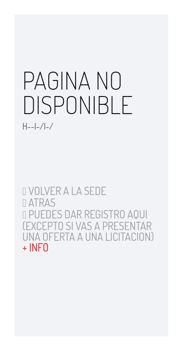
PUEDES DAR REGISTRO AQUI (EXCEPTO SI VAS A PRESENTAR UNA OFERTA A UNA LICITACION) (88, 225)
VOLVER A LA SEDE (64, 190)
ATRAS (39, 202)
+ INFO (35, 247)
